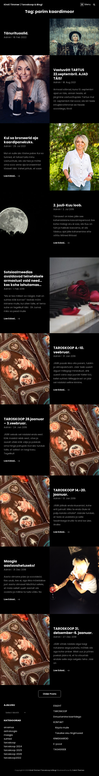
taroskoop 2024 (13, 746)
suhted (8, 738)
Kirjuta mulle (62, 727)
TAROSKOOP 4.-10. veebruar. (68, 350)
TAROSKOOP (60, 711)
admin (7, 37)
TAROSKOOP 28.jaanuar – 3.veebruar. (24, 421)
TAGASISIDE (59, 749)
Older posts (49, 693)
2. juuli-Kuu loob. (67, 205)
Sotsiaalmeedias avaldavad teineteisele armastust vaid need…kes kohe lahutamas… (23, 278)
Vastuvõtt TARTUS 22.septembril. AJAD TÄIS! (70, 74)
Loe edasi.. (12, 176)
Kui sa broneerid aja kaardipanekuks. (21, 140)
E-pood (57, 744)
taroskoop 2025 (13, 750)
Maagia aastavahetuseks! (19, 563)
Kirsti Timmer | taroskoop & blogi (23, 4)
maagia (8, 735)
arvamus (9, 727)
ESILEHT (57, 705)
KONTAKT (58, 722)
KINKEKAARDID (60, 738)
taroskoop (10, 742)
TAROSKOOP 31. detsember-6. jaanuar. (73, 630)
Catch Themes (78, 770)
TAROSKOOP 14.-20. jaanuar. (69, 492)
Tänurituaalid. (16, 33)
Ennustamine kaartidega (67, 716)
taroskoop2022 (12, 757)
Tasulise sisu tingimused (69, 733)
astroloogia (10, 731)
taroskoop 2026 (13, 754)
